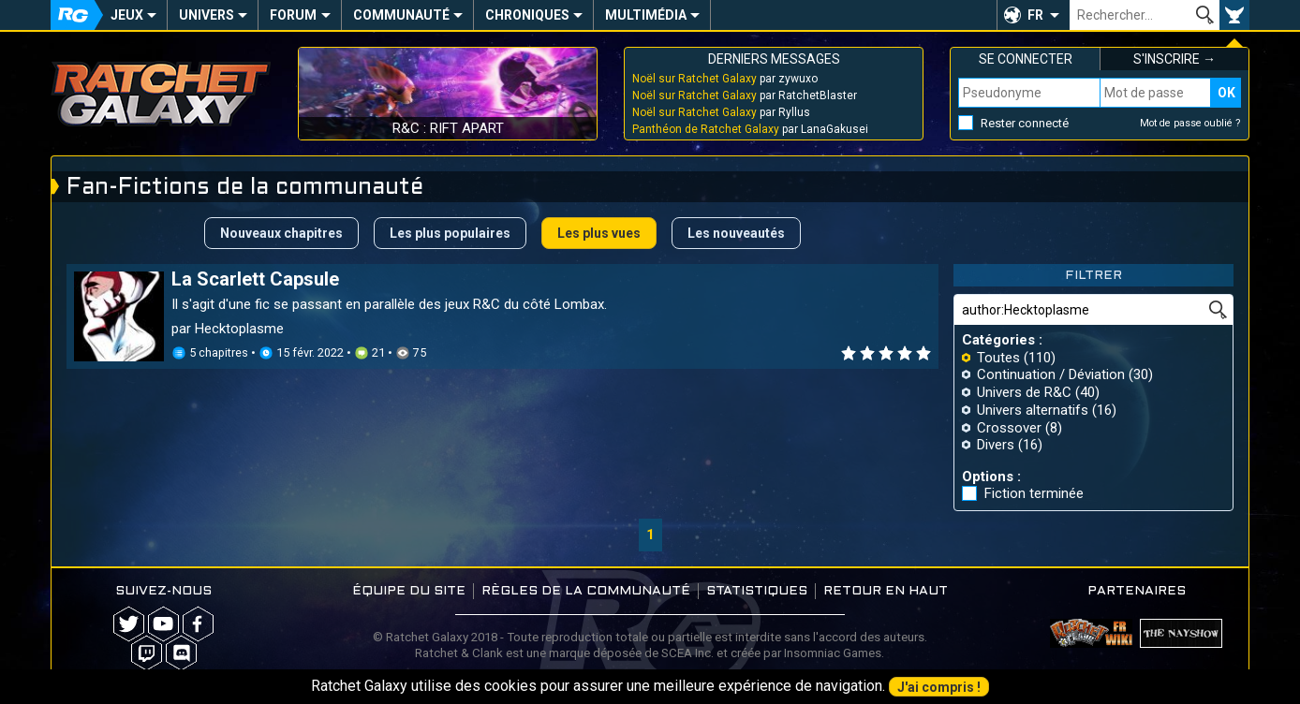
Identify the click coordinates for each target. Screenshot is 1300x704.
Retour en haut (885, 591)
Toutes (998, 357)
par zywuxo (725, 78)
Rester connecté (1025, 123)
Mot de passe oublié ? (1190, 123)
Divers (995, 444)
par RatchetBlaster (744, 95)
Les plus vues (599, 233)
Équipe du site (408, 591)
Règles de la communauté (585, 591)
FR (1035, 14)
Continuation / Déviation (1051, 374)
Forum (293, 14)
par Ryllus (721, 112)
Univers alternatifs (1032, 410)
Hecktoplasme (239, 328)
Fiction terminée (1034, 494)
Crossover (1009, 427)
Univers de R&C (1024, 392)
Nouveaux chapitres (281, 233)
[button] (1033, 15)
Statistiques (756, 591)
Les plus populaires (450, 233)
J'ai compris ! (939, 687)
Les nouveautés (736, 233)
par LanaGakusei (750, 129)
